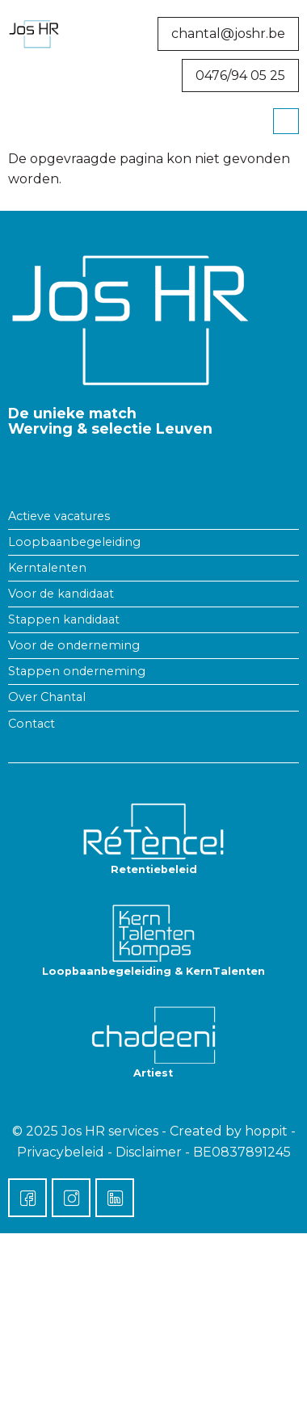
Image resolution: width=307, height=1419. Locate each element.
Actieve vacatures (59, 516)
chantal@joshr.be (228, 33)
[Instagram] (71, 1197)
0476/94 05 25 (240, 75)
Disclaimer (149, 1152)
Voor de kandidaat (61, 593)
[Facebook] (27, 1197)
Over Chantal (47, 697)
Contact (31, 723)
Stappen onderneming (76, 671)
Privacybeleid (60, 1152)
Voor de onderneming (74, 645)
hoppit (266, 1131)
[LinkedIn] (114, 1197)
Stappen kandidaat (64, 619)
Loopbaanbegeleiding (74, 542)
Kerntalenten (47, 567)
